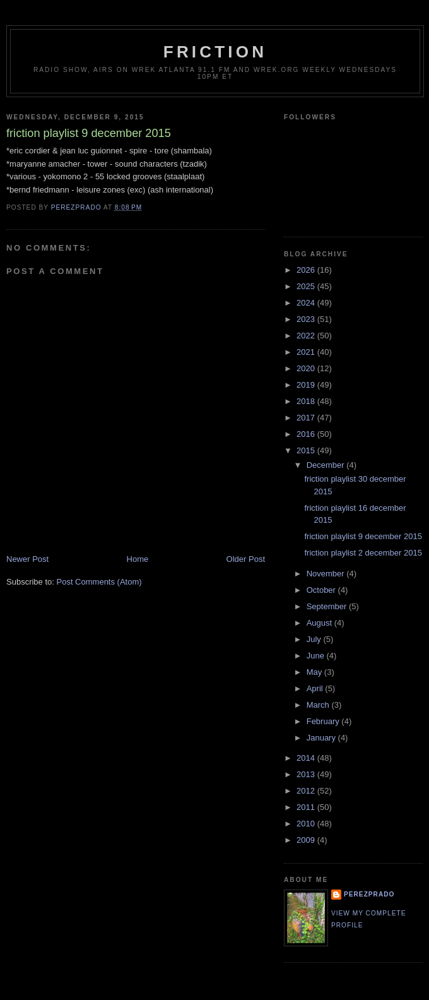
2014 (307, 758)
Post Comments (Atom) (99, 581)
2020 (307, 368)
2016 (307, 434)
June (317, 655)
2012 (307, 790)
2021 (307, 352)
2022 (307, 335)
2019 (307, 385)
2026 (307, 270)
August (320, 623)
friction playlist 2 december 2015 (362, 552)
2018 (307, 401)
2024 (307, 302)
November (327, 573)
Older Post (245, 559)
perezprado (369, 894)
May (315, 672)
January (322, 737)
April (316, 688)
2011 (307, 807)
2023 (307, 319)
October (322, 590)
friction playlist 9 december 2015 (362, 536)
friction (215, 51)
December (327, 465)
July (315, 639)
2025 (307, 286)
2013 (307, 774)
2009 (307, 840)
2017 (307, 417)
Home (138, 559)
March (319, 705)
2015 (307, 450)
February (324, 721)
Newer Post (27, 559)
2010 (307, 823)
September (328, 606)
